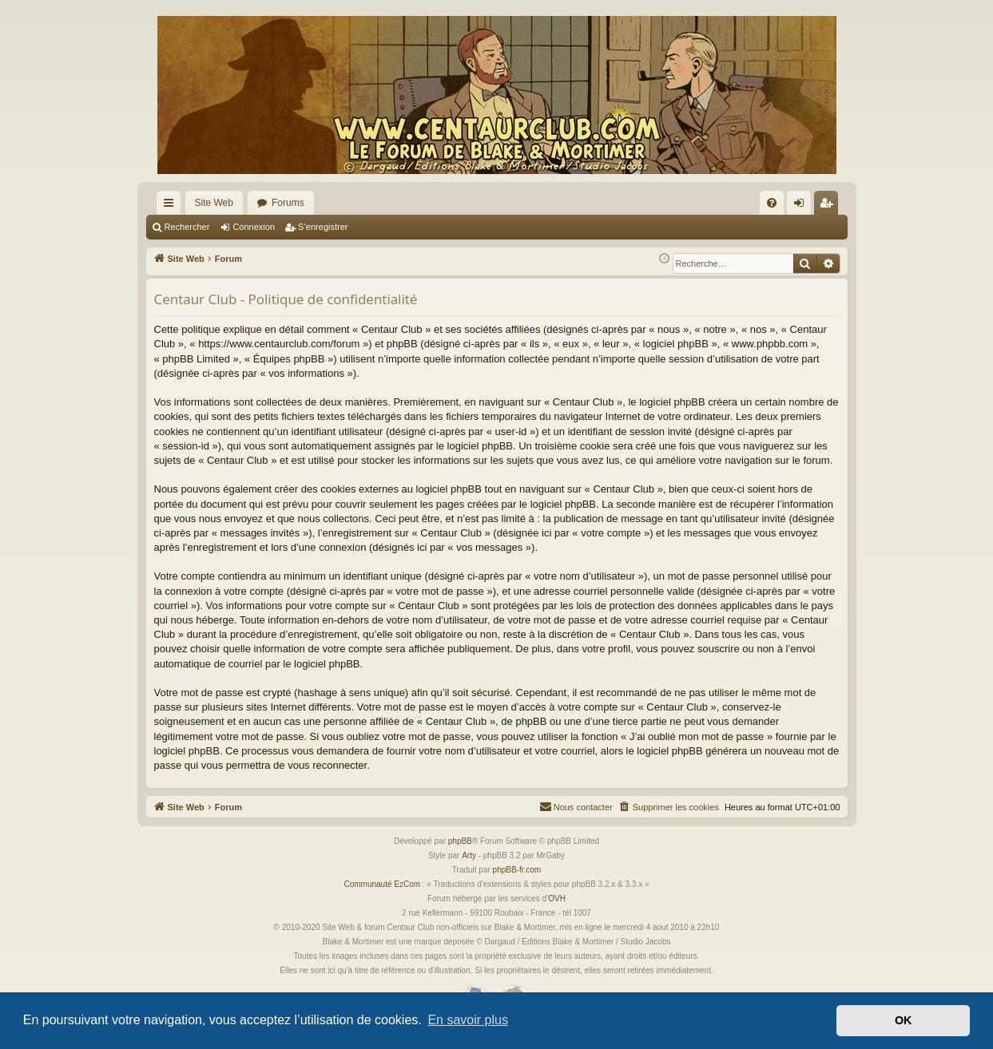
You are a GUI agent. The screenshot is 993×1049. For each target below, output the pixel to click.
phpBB (460, 841)
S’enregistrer (323, 227)
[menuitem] (772, 203)
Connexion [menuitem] (801, 206)
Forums (288, 202)
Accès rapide (172, 206)
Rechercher (187, 227)
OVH (557, 898)
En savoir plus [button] (467, 1020)
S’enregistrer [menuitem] (828, 206)
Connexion (253, 227)
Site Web (214, 202)
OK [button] (903, 1020)
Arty (469, 855)
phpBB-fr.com (517, 869)
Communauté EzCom (382, 884)
